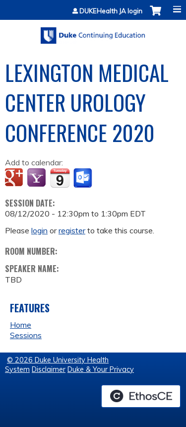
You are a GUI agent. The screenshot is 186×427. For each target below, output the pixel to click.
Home (20, 325)
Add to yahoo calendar (37, 178)
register (72, 230)
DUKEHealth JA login (110, 11)
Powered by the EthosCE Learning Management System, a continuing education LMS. (141, 396)
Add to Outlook (83, 178)
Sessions (26, 335)
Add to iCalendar (60, 178)
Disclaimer (48, 369)
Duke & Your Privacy (100, 369)
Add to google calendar (15, 178)
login (39, 230)
